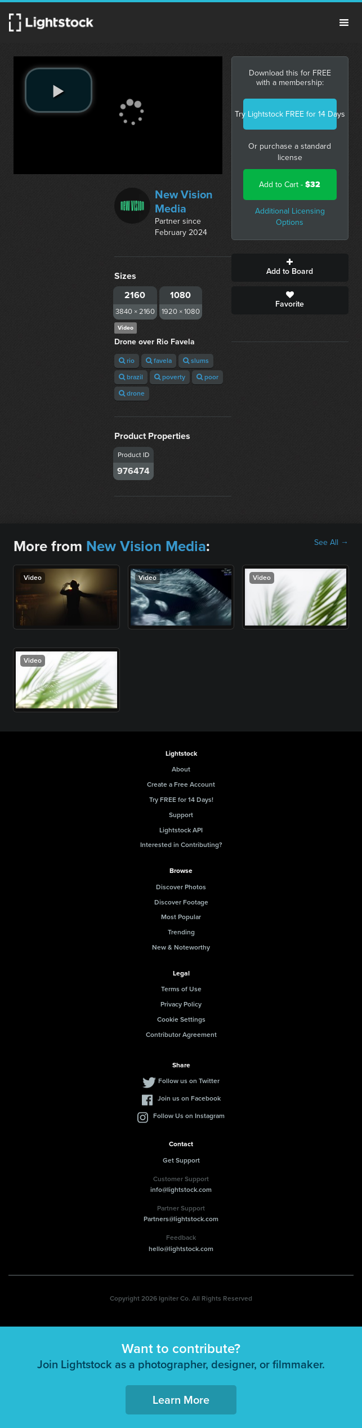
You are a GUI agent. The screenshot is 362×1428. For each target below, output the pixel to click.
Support (181, 815)
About (181, 769)
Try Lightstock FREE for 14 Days (290, 114)
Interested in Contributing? (181, 845)
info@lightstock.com (181, 1190)
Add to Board (290, 267)
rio (127, 361)
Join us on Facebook (189, 1098)
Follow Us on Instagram (189, 1116)
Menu (344, 23)
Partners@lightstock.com (181, 1219)
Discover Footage (181, 902)
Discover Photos (181, 887)
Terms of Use (181, 989)
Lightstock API (181, 830)
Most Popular (181, 917)
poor (207, 377)
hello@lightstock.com (181, 1249)
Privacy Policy (181, 1004)
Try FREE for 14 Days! (181, 800)
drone (132, 393)
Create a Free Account (181, 784)
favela (159, 361)
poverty (169, 377)
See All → (331, 542)
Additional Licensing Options (290, 216)
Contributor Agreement (181, 1035)
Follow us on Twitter (189, 1081)
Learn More (181, 1399)
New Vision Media (184, 201)
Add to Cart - (289, 184)
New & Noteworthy (181, 947)
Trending (181, 932)
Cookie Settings (181, 1019)
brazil (131, 377)
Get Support (181, 1160)
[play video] (58, 90)
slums (196, 361)
